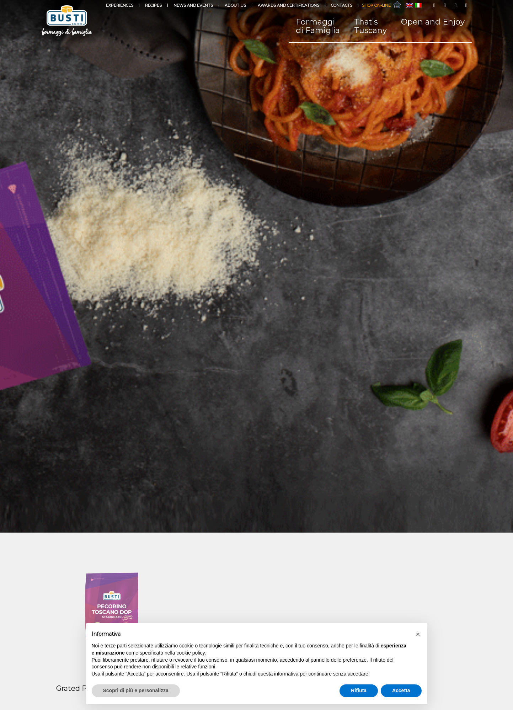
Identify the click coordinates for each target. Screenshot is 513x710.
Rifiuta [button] (359, 690)
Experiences (119, 5)
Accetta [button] (401, 690)
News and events (193, 5)
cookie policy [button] (190, 653)
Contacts (341, 5)
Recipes (153, 5)
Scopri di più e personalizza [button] (136, 690)
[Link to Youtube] (455, 5)
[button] (418, 634)
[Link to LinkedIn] (466, 5)
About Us (235, 5)
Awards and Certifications (288, 5)
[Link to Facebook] (434, 5)
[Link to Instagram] (445, 5)
